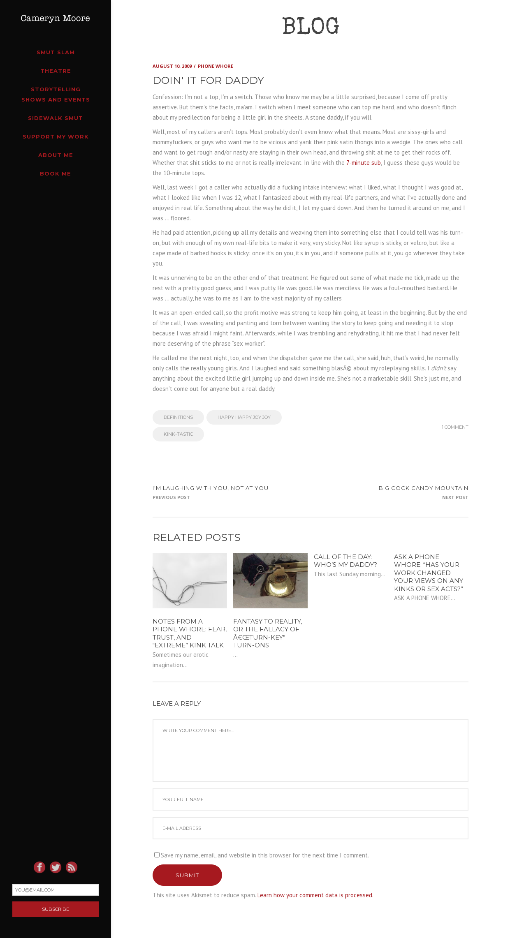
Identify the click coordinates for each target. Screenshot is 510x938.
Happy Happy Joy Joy (244, 417)
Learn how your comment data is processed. (315, 895)
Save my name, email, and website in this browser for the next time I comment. (265, 855)
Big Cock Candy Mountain (423, 488)
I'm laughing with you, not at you (211, 488)
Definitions (178, 417)
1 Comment (455, 427)
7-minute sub (363, 162)
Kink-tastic (178, 434)
